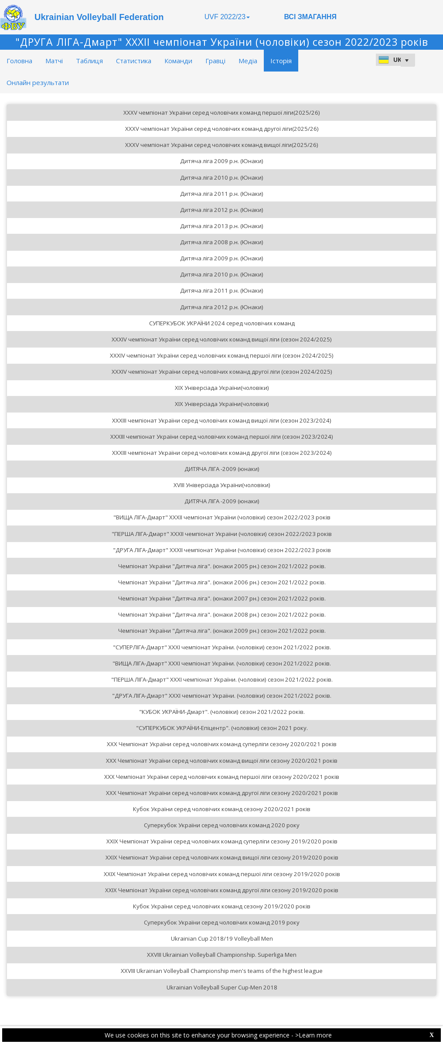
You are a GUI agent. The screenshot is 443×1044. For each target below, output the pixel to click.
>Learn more (313, 1035)
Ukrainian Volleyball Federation (99, 17)
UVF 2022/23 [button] (227, 16)
